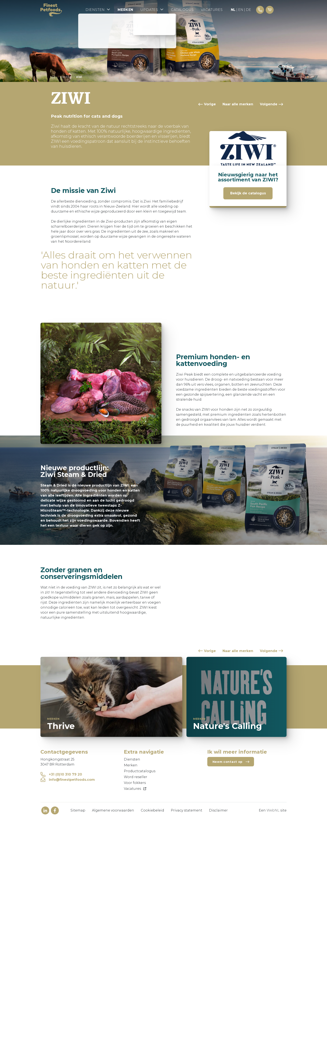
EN (252, 10)
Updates (163, 10)
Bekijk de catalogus (248, 193)
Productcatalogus (139, 771)
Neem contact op (231, 762)
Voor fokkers (135, 783)
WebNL (273, 810)
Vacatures (223, 10)
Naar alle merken (237, 104)
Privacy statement (186, 810)
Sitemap (77, 810)
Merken (136, 10)
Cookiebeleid (152, 810)
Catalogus (193, 10)
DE (260, 10)
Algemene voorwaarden (113, 810)
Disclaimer (218, 810)
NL (245, 10)
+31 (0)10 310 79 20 (61, 774)
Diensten (108, 10)
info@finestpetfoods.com (67, 779)
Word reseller (135, 777)
